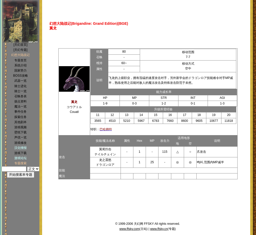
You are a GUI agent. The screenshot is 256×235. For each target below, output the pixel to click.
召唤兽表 (20, 96)
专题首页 (20, 60)
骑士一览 (20, 91)
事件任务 (20, 111)
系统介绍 (20, 65)
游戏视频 (20, 127)
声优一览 (20, 137)
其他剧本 (20, 122)
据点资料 (20, 101)
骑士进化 (20, 86)
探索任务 (20, 117)
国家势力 (20, 70)
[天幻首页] (21, 44)
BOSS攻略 (20, 75)
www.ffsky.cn (158, 229)
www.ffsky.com (129, 229)
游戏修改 (20, 143)
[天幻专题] (21, 50)
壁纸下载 (20, 132)
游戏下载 (20, 153)
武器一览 (20, 81)
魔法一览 (20, 106)
